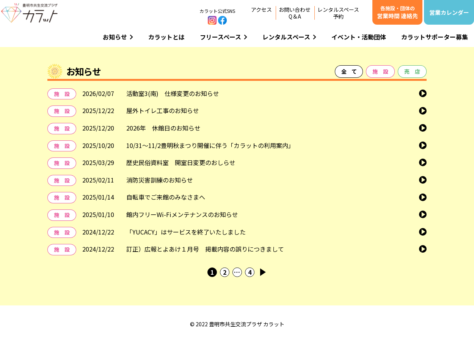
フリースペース (223, 37)
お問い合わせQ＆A (295, 13)
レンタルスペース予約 (338, 13)
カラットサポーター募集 (434, 37)
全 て (348, 71)
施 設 (380, 71)
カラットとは (166, 37)
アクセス (261, 9)
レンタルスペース (289, 37)
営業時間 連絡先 (397, 12)
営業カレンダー (449, 12)
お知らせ (118, 37)
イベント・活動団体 (358, 37)
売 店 (412, 71)
